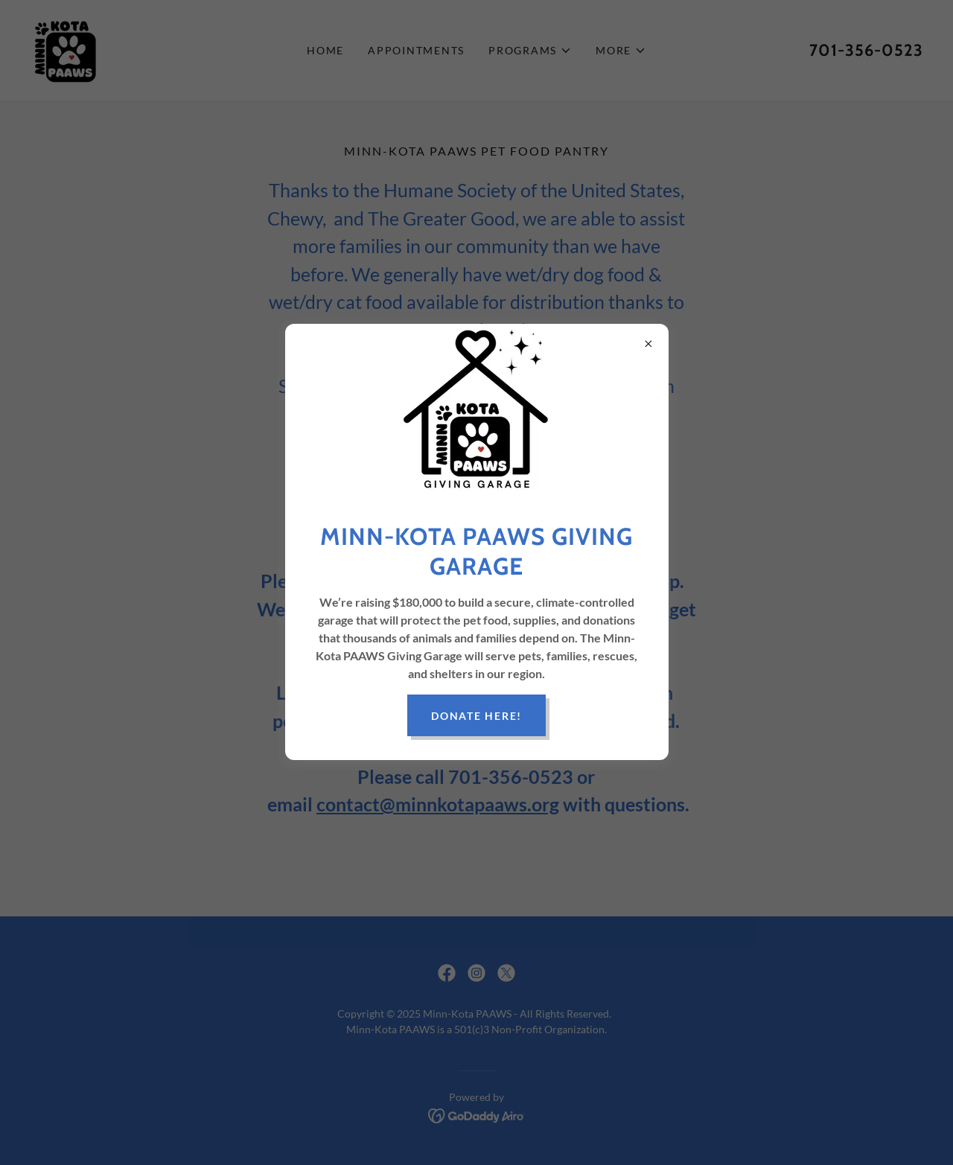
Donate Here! (476, 715)
